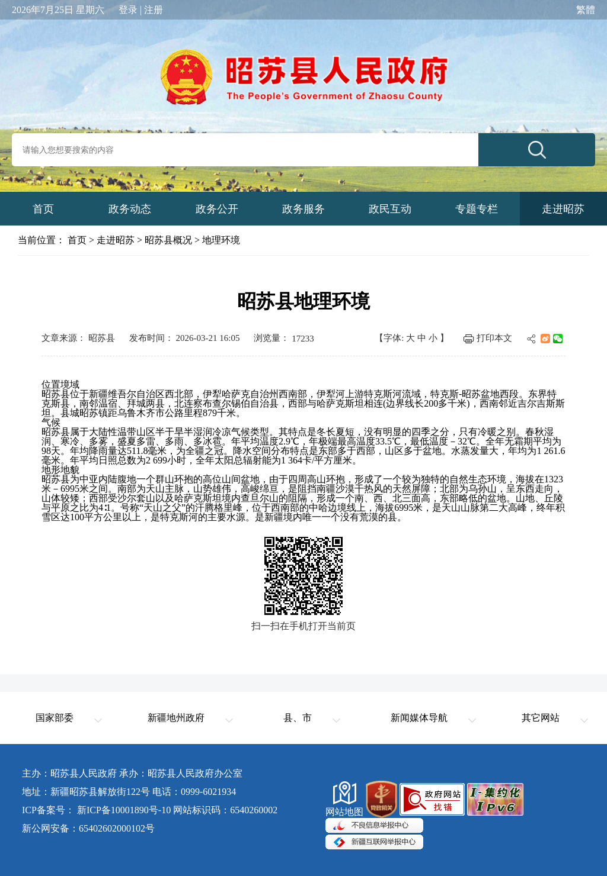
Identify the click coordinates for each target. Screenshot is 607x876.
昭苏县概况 (168, 240)
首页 (77, 240)
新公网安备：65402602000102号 (88, 828)
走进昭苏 (116, 240)
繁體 (585, 10)
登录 (128, 10)
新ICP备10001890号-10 (124, 810)
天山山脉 (461, 508)
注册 (153, 10)
